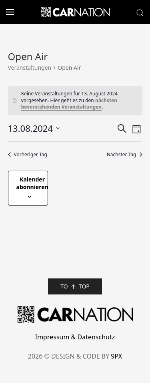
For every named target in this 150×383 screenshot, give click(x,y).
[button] (7, 12)
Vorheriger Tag (27, 154)
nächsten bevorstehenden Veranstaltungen (69, 104)
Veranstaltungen (30, 67)
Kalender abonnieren (32, 183)
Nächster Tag (124, 154)
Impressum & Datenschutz (75, 337)
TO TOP (75, 286)
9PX (116, 356)
